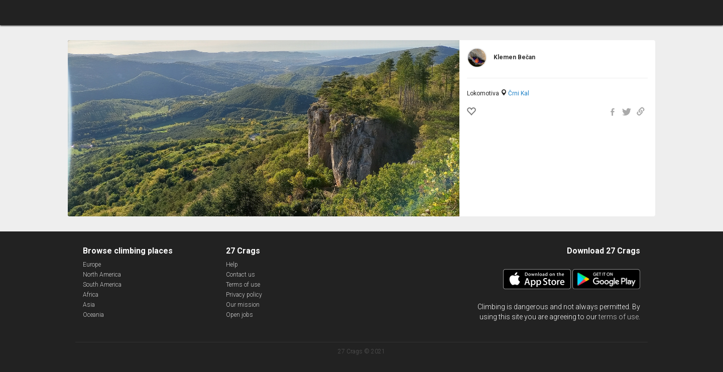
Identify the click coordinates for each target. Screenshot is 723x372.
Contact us (240, 274)
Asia (89, 304)
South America (102, 284)
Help (232, 264)
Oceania (93, 314)
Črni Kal (518, 93)
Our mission (243, 304)
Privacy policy (244, 294)
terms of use (618, 317)
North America (102, 274)
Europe (92, 264)
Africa (90, 294)
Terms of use (243, 284)
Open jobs (239, 314)
